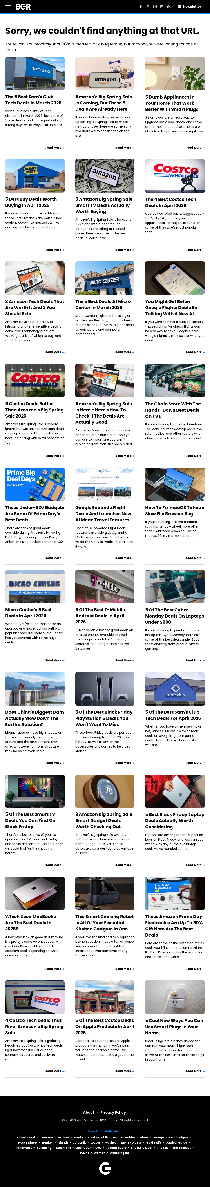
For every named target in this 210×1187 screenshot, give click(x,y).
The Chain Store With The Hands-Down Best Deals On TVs (173, 410)
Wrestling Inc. (120, 1153)
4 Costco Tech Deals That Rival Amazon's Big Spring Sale (34, 1027)
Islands (63, 1142)
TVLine (84, 1153)
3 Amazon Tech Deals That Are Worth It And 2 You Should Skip (34, 308)
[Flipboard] (162, 6)
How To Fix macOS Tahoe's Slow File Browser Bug (174, 511)
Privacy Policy (113, 1112)
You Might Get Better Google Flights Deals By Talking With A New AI (171, 308)
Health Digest (178, 1137)
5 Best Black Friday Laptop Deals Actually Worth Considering (175, 821)
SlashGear (83, 1148)
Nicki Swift (153, 1142)
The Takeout (181, 1148)
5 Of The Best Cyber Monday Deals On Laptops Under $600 (174, 616)
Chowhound (26, 1137)
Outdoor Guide (176, 1142)
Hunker (47, 1142)
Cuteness (47, 1137)
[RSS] (169, 6)
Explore (63, 1137)
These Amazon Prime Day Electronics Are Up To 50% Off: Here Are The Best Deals (174, 926)
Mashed (111, 1142)
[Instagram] (155, 6)
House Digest (27, 1142)
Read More (53, 148)
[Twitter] (148, 6)
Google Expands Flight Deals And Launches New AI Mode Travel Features (103, 514)
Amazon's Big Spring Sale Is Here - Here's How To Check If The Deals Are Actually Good (103, 413)
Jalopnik (79, 1142)
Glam (144, 1137)
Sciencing (44, 1148)
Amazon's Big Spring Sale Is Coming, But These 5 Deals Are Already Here (103, 103)
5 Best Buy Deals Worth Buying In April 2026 (31, 202)
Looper (95, 1142)
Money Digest (131, 1142)
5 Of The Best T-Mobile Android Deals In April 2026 (100, 616)
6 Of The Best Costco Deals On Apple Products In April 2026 (104, 1027)
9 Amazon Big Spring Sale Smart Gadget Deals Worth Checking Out (103, 820)
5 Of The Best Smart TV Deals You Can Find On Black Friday (30, 820)
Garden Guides (124, 1137)
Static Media (83, 1120)
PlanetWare (23, 1148)
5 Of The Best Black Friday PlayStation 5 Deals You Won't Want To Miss (104, 718)
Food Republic (98, 1137)
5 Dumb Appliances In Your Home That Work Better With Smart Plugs (171, 103)
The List (162, 1148)
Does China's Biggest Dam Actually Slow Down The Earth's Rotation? (34, 718)
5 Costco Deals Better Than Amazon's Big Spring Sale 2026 (34, 410)
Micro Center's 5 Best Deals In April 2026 (28, 613)
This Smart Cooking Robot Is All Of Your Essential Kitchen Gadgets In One (104, 923)
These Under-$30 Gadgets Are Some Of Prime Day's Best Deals (34, 514)
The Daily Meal (141, 1148)
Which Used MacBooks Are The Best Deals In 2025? (30, 923)
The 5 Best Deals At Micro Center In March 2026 (103, 304)
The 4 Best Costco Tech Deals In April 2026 (170, 202)
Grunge (158, 1137)
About (88, 1112)
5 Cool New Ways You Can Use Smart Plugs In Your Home (174, 1027)
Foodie (78, 1137)
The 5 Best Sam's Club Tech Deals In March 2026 (33, 100)
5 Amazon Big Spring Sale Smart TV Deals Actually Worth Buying (103, 205)
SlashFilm (63, 1148)
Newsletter (189, 7)
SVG (98, 1148)
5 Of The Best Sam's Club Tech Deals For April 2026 (173, 715)
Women (99, 1153)
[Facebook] (141, 6)
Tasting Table (116, 1148)
